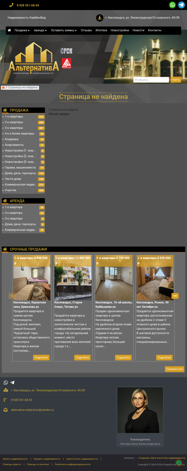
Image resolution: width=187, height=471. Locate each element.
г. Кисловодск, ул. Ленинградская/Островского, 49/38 (142, 17)
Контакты (154, 30)
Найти (176, 79)
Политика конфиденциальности (73, 464)
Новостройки (120, 30)
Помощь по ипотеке (38, 464)
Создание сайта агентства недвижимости (161, 458)
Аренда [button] (40, 30)
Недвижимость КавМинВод (27, 17)
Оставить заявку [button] (64, 30)
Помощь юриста (12, 464)
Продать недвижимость (47, 458)
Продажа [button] (22, 30)
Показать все (175, 369)
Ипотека (101, 30)
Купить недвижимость (15, 458)
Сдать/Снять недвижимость (82, 458)
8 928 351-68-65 (28, 5)
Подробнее (41, 357)
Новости (138, 30)
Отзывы (86, 30)
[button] (175, 296)
